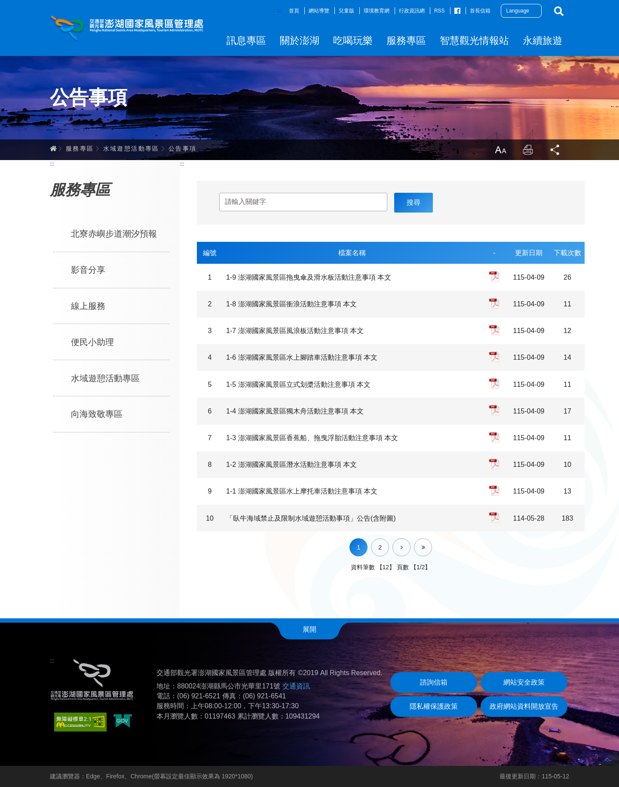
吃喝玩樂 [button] (353, 40)
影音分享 (88, 270)
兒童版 (346, 11)
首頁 (294, 11)
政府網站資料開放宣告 (524, 706)
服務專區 (80, 148)
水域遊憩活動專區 (131, 148)
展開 (309, 629)
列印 (528, 149)
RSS (439, 11)
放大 (500, 149)
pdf (494, 276)
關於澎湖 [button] (299, 40)
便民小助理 (92, 342)
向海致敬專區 (97, 414)
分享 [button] (555, 149)
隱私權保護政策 (434, 706)
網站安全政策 (524, 682)
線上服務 (88, 306)
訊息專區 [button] (246, 40)
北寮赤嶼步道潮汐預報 (114, 233)
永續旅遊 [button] (542, 40)
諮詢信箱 (433, 682)
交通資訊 (296, 686)
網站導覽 (319, 11)
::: (279, 10)
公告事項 (183, 148)
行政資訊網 (412, 11)
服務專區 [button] (406, 40)
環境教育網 (376, 11)
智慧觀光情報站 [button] (474, 40)
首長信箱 (480, 11)
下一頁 (410, 541)
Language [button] (517, 11)
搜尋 (559, 11)
